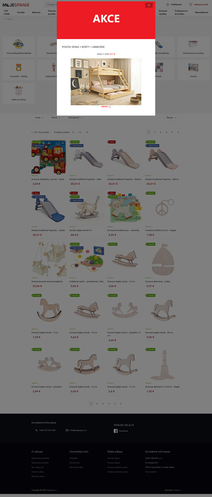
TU (109, 106)
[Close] (149, 5)
